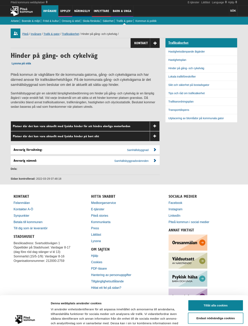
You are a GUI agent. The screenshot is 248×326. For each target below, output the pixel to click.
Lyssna (96, 241)
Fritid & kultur (51, 20)
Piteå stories (99, 215)
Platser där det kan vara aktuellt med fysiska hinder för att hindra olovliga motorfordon (86, 126)
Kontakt (147, 43)
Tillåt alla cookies (216, 275)
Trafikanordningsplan (181, 101)
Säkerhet (108, 20)
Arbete (15, 20)
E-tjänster (193, 2)
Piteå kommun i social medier (189, 222)
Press (95, 228)
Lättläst (205, 2)
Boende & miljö (31, 20)
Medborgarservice (103, 202)
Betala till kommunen (28, 222)
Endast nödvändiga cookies (215, 288)
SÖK (233, 10)
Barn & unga (122, 11)
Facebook (175, 202)
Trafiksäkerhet (70, 33)
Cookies (96, 262)
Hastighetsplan (177, 59)
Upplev (65, 11)
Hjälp (94, 255)
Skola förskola (91, 20)
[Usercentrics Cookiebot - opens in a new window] (25, 318)
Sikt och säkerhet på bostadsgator (188, 84)
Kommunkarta (100, 222)
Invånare (50, 11)
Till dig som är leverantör (31, 228)
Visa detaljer (210, 318)
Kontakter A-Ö (23, 209)
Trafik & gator (124, 20)
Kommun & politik (146, 20)
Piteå (25, 33)
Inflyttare (101, 11)
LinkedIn (174, 215)
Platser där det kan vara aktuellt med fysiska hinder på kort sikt (86, 136)
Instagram (176, 209)
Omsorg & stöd (71, 20)
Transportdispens (178, 109)
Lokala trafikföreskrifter (182, 76)
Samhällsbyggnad (138, 150)
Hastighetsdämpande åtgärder (186, 51)
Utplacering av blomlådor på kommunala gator (196, 118)
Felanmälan (22, 202)
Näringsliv (82, 11)
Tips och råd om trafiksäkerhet (186, 93)
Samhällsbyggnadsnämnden (131, 160)
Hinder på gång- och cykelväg (186, 68)
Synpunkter (21, 215)
